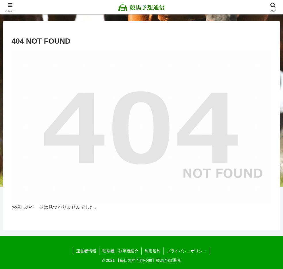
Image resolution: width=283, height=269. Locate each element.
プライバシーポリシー (187, 251)
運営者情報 (86, 251)
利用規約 (153, 251)
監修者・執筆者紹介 (120, 251)
